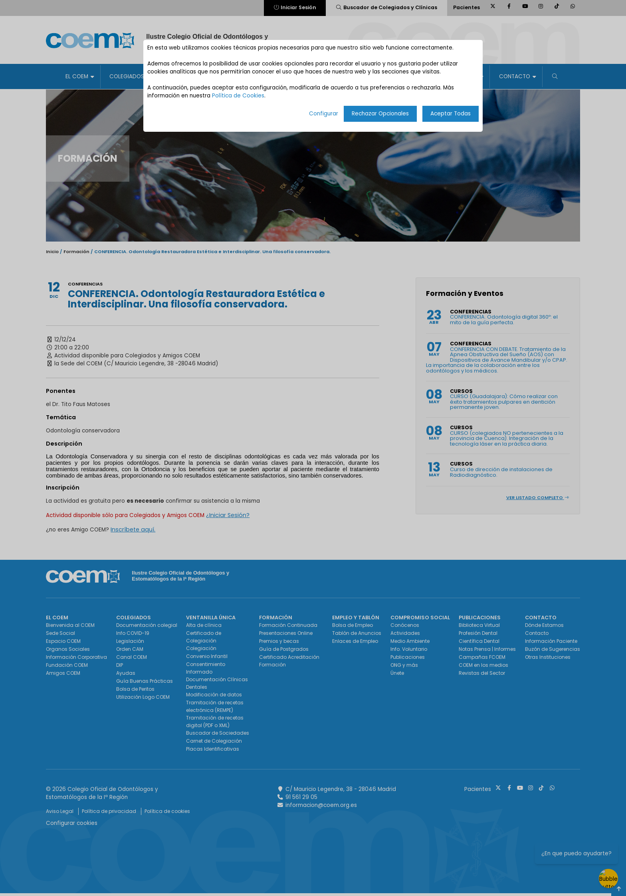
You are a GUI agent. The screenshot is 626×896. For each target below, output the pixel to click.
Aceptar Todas (450, 113)
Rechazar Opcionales (380, 113)
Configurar (323, 113)
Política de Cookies (238, 95)
